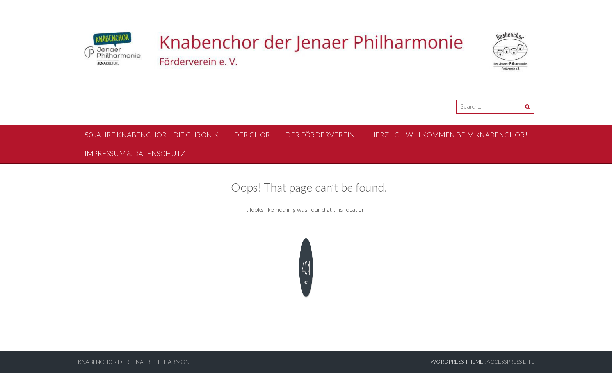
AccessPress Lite (510, 361)
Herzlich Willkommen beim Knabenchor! (448, 134)
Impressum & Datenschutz (135, 153)
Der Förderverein (320, 134)
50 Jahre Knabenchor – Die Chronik (152, 134)
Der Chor (252, 134)
